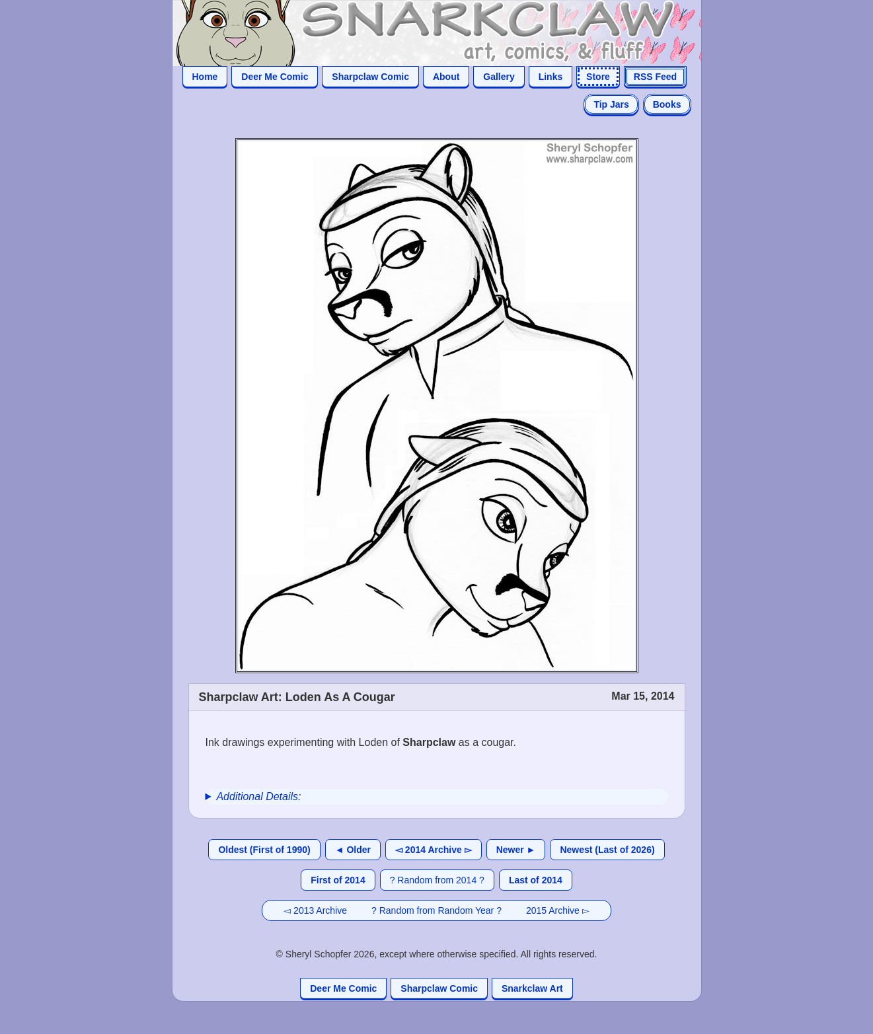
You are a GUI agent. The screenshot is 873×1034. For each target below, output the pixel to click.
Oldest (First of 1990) (264, 849)
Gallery (498, 76)
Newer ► (516, 849)
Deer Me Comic (274, 76)
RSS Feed (655, 76)
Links (551, 76)
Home (205, 76)
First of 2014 (338, 880)
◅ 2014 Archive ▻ (433, 849)
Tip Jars (610, 104)
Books (667, 104)
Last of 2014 (535, 880)
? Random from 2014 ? (437, 880)
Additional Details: (258, 796)
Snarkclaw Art (532, 988)
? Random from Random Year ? (436, 910)
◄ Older (353, 849)
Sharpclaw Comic (370, 76)
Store (598, 76)
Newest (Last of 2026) (607, 849)
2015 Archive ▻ (557, 910)
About (446, 76)
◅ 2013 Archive (315, 910)
